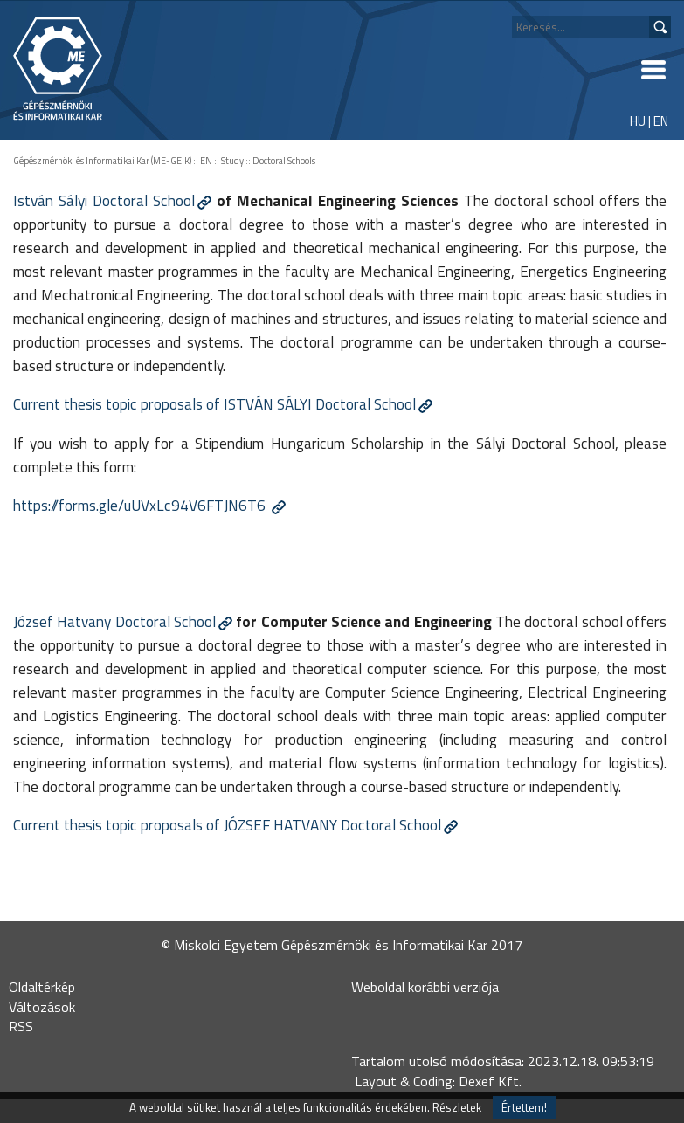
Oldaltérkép (42, 986)
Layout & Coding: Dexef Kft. (438, 1081)
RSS (21, 1026)
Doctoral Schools (283, 161)
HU (638, 121)
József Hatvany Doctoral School (114, 621)
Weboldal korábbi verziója (425, 986)
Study (232, 161)
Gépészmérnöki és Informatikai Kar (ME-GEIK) (102, 161)
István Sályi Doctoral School (104, 200)
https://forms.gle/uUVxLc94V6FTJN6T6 (141, 505)
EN (660, 121)
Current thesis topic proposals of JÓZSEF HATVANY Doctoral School (227, 825)
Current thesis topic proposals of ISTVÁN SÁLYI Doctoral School (214, 404)
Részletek (456, 1107)
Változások (42, 1006)
